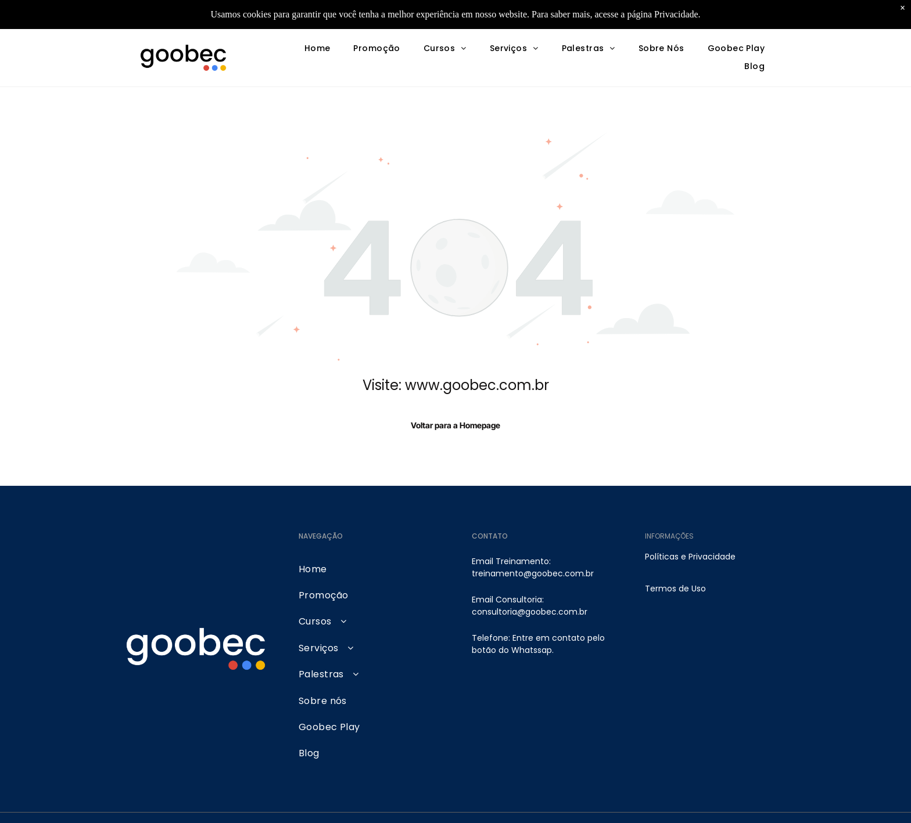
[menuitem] (317, 49)
